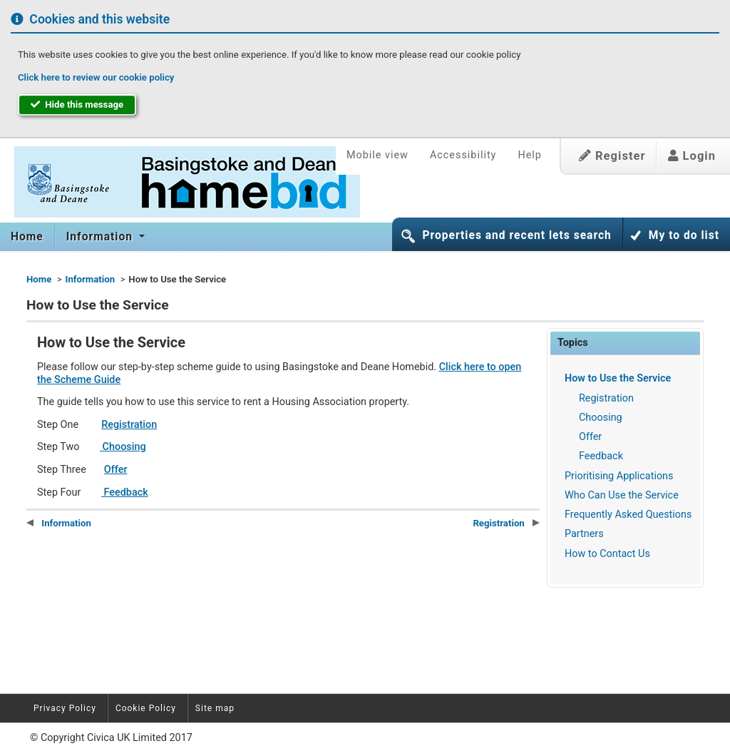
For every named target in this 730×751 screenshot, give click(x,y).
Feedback (601, 456)
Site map (215, 708)
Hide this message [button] (77, 104)
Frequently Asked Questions (628, 515)
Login (692, 156)
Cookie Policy (145, 708)
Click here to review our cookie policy (96, 77)
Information (101, 236)
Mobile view (377, 155)
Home (27, 236)
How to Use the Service (618, 378)
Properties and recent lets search (516, 235)
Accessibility (463, 155)
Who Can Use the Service (622, 495)
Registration (606, 398)
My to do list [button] (684, 235)
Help (529, 155)
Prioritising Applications (619, 476)
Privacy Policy (65, 708)
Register (612, 156)
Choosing (600, 418)
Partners (584, 534)
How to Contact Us (607, 554)
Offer (590, 437)
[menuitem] (27, 237)
